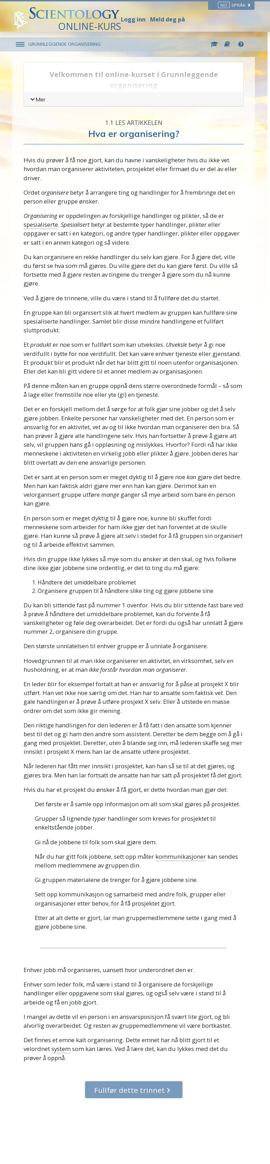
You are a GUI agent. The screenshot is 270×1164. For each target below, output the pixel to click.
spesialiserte (42, 224)
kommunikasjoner (182, 856)
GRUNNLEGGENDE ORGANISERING (66, 44)
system (62, 1049)
